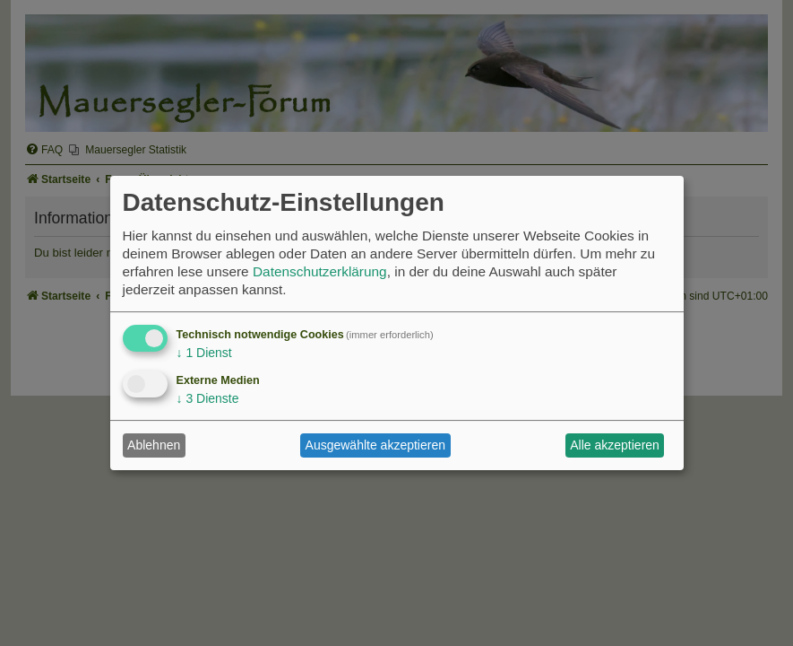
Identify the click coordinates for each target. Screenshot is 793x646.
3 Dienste (208, 398)
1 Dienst (204, 353)
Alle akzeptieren (614, 445)
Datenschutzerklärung (320, 271)
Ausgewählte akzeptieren (375, 445)
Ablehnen (153, 445)
